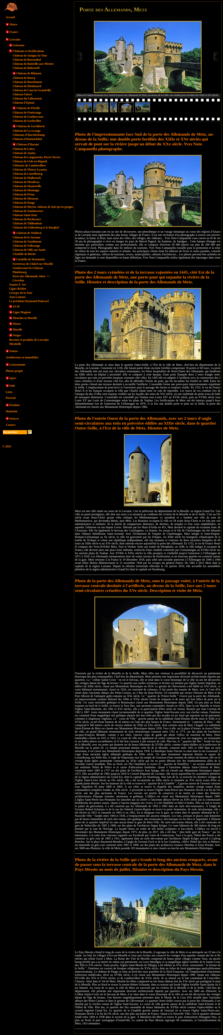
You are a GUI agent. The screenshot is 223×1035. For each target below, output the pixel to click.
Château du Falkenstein (27, 98)
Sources (14, 418)
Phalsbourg (20, 272)
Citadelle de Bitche (24, 253)
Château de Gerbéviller (27, 120)
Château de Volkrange (26, 245)
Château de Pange (24, 202)
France (13, 31)
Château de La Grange (27, 130)
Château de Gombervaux (28, 116)
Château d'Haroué (27, 144)
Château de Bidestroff (26, 67)
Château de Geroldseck (30, 126)
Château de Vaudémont (27, 241)
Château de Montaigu (26, 190)
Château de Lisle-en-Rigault (30, 161)
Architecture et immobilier (22, 357)
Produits (14, 405)
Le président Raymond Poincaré (29, 301)
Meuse (17, 323)
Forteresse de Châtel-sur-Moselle (33, 263)
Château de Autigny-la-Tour (30, 55)
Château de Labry (24, 148)
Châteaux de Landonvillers (29, 165)
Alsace (13, 24)
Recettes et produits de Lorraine (29, 339)
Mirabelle (15, 343)
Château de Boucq (24, 77)
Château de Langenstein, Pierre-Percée (36, 157)
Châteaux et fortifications (28, 51)
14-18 (16, 306)
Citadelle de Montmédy (30, 259)
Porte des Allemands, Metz (31, 276)
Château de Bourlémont (27, 81)
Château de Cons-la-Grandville (32, 90)
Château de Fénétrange (27, 112)
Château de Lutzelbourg (27, 173)
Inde (12, 385)
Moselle (17, 329)
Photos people (14, 370)
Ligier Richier (17, 288)
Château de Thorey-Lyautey (30, 169)
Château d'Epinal (23, 102)
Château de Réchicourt (27, 219)
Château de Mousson (25, 198)
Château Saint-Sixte (25, 215)
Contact (10, 424)
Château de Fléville (28, 108)
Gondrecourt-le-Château (28, 267)
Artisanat (18, 45)
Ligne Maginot (22, 312)
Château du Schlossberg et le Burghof (36, 227)
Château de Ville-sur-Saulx (29, 249)
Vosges (17, 335)
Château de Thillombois (27, 223)
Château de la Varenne (26, 237)
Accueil (10, 17)
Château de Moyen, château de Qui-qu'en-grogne (43, 206)
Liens (9, 391)
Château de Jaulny (24, 153)
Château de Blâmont (28, 73)
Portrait (11, 397)
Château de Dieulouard (27, 86)
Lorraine (14, 39)
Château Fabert (22, 94)
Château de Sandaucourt (28, 210)
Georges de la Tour (20, 292)
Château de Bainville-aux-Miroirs (33, 63)
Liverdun (18, 280)
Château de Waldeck (29, 232)
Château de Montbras (26, 182)
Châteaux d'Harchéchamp (29, 134)
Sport (12, 378)
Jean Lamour (17, 296)
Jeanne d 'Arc (17, 284)
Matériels (11, 411)
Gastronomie (17, 364)
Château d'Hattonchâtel (27, 139)
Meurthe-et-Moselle (25, 318)
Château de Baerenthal (27, 59)
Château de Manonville (27, 186)
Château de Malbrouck (27, 177)
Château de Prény (24, 194)
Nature (13, 351)
